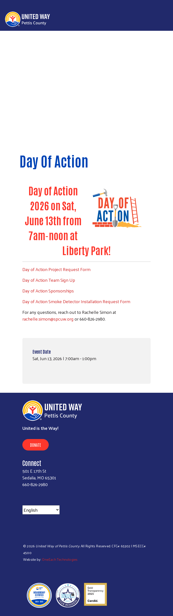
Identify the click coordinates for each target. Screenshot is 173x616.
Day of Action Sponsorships (48, 290)
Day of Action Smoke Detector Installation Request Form (76, 301)
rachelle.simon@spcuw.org (48, 319)
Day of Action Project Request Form (56, 269)
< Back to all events (41, 134)
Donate (35, 444)
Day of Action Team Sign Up (48, 280)
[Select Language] (41, 509)
